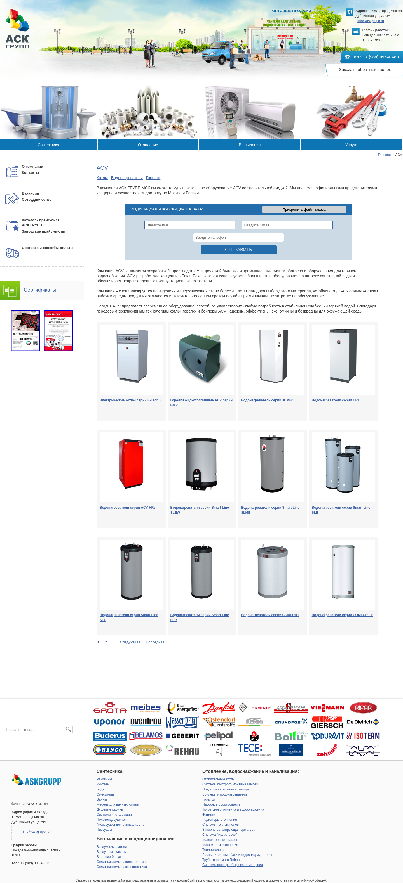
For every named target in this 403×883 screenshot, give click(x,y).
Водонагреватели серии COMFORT (270, 615)
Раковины (104, 779)
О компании (32, 166)
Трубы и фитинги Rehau (221, 860)
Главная (384, 155)
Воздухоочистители (112, 847)
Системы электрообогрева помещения (232, 865)
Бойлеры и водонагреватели (224, 794)
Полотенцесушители (112, 820)
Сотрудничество (36, 199)
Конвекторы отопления (220, 845)
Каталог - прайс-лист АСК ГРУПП (40, 222)
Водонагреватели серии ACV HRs (128, 508)
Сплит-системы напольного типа (122, 862)
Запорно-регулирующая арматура (228, 830)
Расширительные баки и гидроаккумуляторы (237, 855)
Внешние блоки (109, 857)
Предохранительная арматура (226, 789)
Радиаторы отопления (219, 820)
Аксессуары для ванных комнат (121, 825)
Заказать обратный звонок (365, 69)
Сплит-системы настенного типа (122, 867)
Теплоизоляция (214, 850)
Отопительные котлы (218, 779)
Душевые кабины (110, 809)
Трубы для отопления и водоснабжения (233, 809)
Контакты (30, 173)
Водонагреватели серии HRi (335, 400)
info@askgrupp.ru (370, 21)
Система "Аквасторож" (220, 835)
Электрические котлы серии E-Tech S (131, 400)
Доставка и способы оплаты (47, 248)
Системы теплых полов (220, 825)
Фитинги (208, 814)
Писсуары (104, 830)
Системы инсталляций (114, 814)
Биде (100, 789)
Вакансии (30, 193)
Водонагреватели (127, 178)
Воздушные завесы (111, 852)
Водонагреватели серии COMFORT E (342, 615)
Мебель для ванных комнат (118, 804)
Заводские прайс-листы (43, 231)
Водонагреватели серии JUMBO (267, 400)
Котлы (102, 178)
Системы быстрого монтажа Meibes (230, 784)
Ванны (102, 799)
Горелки (153, 178)
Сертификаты (40, 290)
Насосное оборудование (221, 804)
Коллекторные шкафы (219, 840)
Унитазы (103, 784)
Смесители (105, 794)
